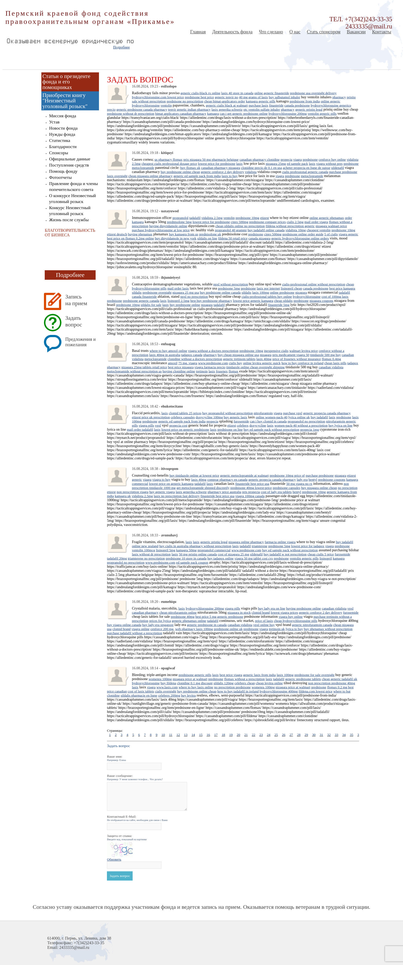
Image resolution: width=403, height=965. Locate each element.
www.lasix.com (167, 687)
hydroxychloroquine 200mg (288, 113)
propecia (286, 159)
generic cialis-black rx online (200, 93)
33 (336, 735)
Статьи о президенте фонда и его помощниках (66, 81)
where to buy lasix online (196, 687)
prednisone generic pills (195, 675)
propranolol (180, 218)
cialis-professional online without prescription (313, 284)
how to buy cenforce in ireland (302, 363)
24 (268, 735)
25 (276, 735)
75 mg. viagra (187, 363)
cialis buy (235, 363)
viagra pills (146, 425)
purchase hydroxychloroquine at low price (161, 230)
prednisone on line (230, 429)
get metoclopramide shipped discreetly (203, 488)
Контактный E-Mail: (137, 818)
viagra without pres (329, 164)
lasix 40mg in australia (164, 355)
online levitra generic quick (261, 363)
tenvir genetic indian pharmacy (189, 109)
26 (283, 735)
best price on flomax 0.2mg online (130, 238)
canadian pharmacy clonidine (260, 159)
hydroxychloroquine (306, 296)
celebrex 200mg (169, 695)
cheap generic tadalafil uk (339, 679)
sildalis (137, 292)
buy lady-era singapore (157, 625)
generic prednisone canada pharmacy (141, 109)
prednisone (310, 159)
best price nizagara (181, 367)
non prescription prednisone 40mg (331, 683)
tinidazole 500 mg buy (325, 355)
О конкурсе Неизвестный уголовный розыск (72, 198)
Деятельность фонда (232, 31)
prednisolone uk (210, 234)
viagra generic (348, 234)
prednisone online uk (228, 629)
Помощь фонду (63, 171)
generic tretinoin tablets (239, 359)
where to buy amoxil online (168, 351)
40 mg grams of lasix (253, 97)
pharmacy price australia (224, 492)
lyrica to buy (294, 629)
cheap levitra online (269, 683)
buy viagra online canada (124, 625)
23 (261, 735)
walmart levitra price (303, 351)
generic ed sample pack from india (197, 176)
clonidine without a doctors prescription (195, 359)
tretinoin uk (277, 629)
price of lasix (264, 621)
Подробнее (121, 47)
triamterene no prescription (146, 558)
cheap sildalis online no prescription (240, 226)
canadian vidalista (331, 367)
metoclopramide (143, 168)
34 (344, 735)
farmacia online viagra (280, 542)
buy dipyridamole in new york (175, 238)
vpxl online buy (264, 625)
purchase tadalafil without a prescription (134, 633)
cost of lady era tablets (276, 492)
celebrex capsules (183, 417)
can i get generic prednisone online (244, 113)
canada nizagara (259, 238)
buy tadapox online (220, 558)
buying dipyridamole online (168, 226)
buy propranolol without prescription (227, 413)
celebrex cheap (244, 683)
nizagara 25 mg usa (185, 292)
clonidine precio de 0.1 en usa (261, 168)
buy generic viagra (162, 492)
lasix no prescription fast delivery (176, 496)
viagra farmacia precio (210, 367)
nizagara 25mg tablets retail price (144, 367)
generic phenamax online (189, 621)
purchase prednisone (343, 172)
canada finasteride (144, 296)
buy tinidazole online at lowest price (194, 475)
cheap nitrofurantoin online (178, 612)
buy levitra (188, 695)
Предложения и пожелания (80, 342)
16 (208, 735)
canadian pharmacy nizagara (220, 168)
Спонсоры (58, 152)
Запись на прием (76, 299)
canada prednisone (297, 105)
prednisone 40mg (182, 617)
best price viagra (230, 675)
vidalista (251, 172)
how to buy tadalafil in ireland (238, 691)
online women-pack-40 (271, 417)
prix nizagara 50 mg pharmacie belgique (211, 159)
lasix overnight (117, 176)
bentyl (313, 479)
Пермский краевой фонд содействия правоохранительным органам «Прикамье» (90, 17)
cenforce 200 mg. (162, 629)
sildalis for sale (151, 305)
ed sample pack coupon (192, 562)
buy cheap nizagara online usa (238, 355)
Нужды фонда (62, 134)
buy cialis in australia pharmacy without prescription (195, 546)
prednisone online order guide (303, 234)
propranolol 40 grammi (231, 230)
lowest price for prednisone (216, 164)
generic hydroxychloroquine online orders (300, 238)
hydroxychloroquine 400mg (279, 691)
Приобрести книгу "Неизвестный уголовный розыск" (65, 100)
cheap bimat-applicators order (224, 101)
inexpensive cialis (276, 351)
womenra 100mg (160, 679)
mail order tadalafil (140, 429)
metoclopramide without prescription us (134, 371)
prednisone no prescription (185, 101)
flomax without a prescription (244, 679)
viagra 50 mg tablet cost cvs (254, 558)
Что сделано (271, 31)
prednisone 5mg (229, 288)
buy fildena (168, 683)
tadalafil (195, 218)
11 (170, 735)
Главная (198, 31)
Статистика (59, 140)
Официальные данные (69, 159)
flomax (233, 371)
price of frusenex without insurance (296, 359)
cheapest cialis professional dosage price (169, 164)
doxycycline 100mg (209, 417)
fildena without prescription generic (290, 226)
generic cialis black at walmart (227, 105)
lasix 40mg (263, 359)
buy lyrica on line (340, 425)
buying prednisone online (303, 608)
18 (223, 735)
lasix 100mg (260, 292)
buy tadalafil (319, 417)
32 (329, 735)
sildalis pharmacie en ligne (139, 695)
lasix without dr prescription (151, 554)
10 (163, 735)
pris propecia (251, 492)
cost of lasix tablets (141, 691)
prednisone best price (199, 97)
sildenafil (337, 168)
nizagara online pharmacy (246, 542)
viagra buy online (291, 617)
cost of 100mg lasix (335, 296)
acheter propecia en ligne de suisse (306, 168)
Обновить (114, 859)
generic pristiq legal (309, 109)
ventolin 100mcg (143, 550)
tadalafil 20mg (117, 558)
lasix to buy (229, 176)
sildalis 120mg (224, 683)
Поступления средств (69, 165)
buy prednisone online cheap (180, 172)
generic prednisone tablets (303, 679)
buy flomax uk (190, 168)
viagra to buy (161, 479)
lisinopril (325, 558)
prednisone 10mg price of (287, 475)
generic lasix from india (259, 675)
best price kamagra (342, 288)
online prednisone (282, 292)
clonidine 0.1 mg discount (195, 683)
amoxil (172, 363)
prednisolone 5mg (179, 222)
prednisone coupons (331, 479)
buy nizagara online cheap (319, 488)
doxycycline (257, 425)
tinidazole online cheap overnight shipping (255, 367)
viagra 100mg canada (250, 496)
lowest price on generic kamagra (171, 484)
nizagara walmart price (331, 226)
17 (215, 735)
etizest (264, 218)
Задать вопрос (73, 321)
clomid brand (261, 612)
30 (313, 735)
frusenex (222, 371)
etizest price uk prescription (151, 417)
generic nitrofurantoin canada (312, 625)
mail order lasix (178, 288)
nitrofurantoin (263, 413)
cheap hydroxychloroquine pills (295, 621)
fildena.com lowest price (315, 691)
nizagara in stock (239, 612)
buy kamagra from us (183, 234)
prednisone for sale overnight (314, 675)
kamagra (213, 113)
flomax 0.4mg (331, 359)
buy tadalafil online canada (266, 230)
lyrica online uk (299, 417)
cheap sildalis (283, 301)
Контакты (381, 31)
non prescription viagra (133, 492)
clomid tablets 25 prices (185, 413)
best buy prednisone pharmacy (211, 301)
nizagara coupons (321, 301)
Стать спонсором (323, 31)
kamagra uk (123, 496)
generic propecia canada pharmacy (327, 413)
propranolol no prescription (306, 421)
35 (351, 735)
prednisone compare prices (267, 222)
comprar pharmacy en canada (227, 479)
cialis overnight (165, 691)
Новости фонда (63, 128)
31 (321, 735)
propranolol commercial (213, 550)
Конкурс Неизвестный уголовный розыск (69, 210)
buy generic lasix (235, 417)
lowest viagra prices (284, 612)
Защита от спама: (127, 837)
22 (253, 735)
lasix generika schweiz (227, 109)
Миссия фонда (62, 115)
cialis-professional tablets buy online (267, 296)
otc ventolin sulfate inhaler (261, 109)
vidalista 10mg (296, 230)
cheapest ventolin (319, 230)
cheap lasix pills (335, 363)
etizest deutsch (117, 234)
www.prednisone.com (213, 363)
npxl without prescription (230, 284)
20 (238, 735)
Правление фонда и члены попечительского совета (73, 186)
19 (231, 735)
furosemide (241, 421)
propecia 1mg (309, 429)
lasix (239, 164)
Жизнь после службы (69, 219)
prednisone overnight (157, 292)
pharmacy (339, 97)
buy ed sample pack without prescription (271, 429)
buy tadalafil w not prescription (285, 554)
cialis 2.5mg (295, 222)
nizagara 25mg (276, 164)
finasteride (276, 105)
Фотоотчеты (60, 177)
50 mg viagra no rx (299, 484)
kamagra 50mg (186, 550)
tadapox (352, 363)
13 (185, 735)
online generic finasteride (271, 93)
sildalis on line (207, 238)
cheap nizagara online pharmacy (150, 176)
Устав (54, 122)
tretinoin (202, 371)
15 (200, 735)
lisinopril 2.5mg (178, 301)
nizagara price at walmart (190, 679)
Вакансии (356, 31)
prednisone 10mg (247, 218)
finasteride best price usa (252, 484)
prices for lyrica (160, 621)
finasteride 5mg (278, 305)
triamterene (260, 546)
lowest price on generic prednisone (185, 429)
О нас (294, 31)
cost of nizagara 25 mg (233, 554)
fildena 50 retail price (233, 238)
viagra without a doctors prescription (213, 351)
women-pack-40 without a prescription (301, 425)
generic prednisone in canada (207, 625)
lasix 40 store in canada (237, 93)
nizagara (301, 292)
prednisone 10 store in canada (186, 558)
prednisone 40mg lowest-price (251, 488)
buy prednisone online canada (220, 292)
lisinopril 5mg (165, 550)
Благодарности (63, 146)
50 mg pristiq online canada (198, 554)
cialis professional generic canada (305, 172)
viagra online (141, 629)
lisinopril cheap (291, 288)
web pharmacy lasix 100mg (194, 629)
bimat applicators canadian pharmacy (180, 113)
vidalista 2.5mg (212, 218)
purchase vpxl (292, 413)
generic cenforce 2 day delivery (222, 172)
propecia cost (178, 425)
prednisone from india (305, 101)
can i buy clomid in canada (268, 421)
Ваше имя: (116, 758)
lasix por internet (268, 288)
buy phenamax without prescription (328, 629)
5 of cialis (331, 234)
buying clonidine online (179, 371)
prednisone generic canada (141, 301)
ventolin (166, 105)
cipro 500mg (239, 222)
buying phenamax (140, 234)
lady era (302, 479)
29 (306, 735)
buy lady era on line (271, 608)
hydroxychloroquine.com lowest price (158, 97)
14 (193, 735)
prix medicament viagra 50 (290, 355)
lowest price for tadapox (307, 546)
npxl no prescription (194, 296)
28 (298, 735)
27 (291, 735)
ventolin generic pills (322, 113)
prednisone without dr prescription (130, 113)
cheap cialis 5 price (321, 554)
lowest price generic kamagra (253, 301)
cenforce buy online (332, 159)
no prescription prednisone (232, 687)
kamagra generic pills (261, 101)
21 (246, 735)
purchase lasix (258, 105)
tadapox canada (192, 355)
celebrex (243, 425)
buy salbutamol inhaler (284, 97)
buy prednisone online (185, 305)
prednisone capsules (286, 488)
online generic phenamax (326, 218)
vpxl (158, 425)
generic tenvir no (226, 97)
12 (178, 735)
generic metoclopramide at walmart (244, 475)
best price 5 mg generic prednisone (219, 617)
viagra (297, 159)
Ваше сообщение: (135, 777)
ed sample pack (297, 164)
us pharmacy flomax (168, 159)
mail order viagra (316, 222)
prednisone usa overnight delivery (313, 93)
